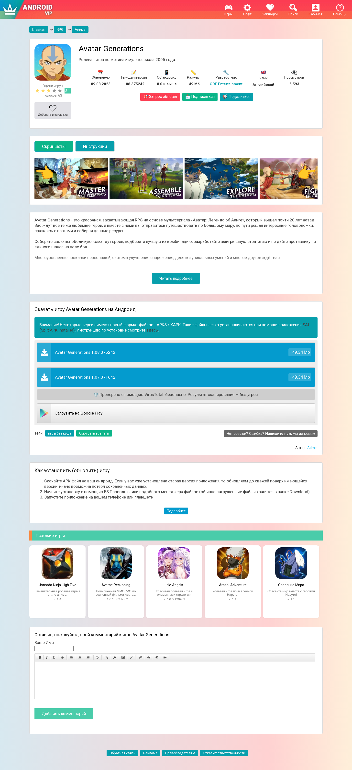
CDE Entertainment (226, 84)
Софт (247, 12)
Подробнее (176, 511)
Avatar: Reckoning (115, 585)
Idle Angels (174, 585)
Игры (228, 12)
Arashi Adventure (233, 585)
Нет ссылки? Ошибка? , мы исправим (271, 433)
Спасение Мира (291, 585)
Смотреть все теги (94, 433)
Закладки (270, 12)
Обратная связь (122, 760)
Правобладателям (180, 760)
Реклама (150, 760)
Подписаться (200, 96)
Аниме (80, 29)
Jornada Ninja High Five (57, 585)
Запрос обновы (160, 96)
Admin (312, 448)
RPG (60, 29)
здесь (152, 330)
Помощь (340, 12)
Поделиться (236, 96)
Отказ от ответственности (224, 760)
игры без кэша (59, 433)
